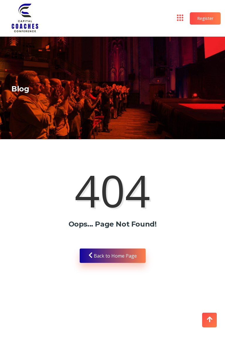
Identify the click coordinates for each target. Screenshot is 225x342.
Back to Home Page (112, 255)
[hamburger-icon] (180, 18)
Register (205, 18)
